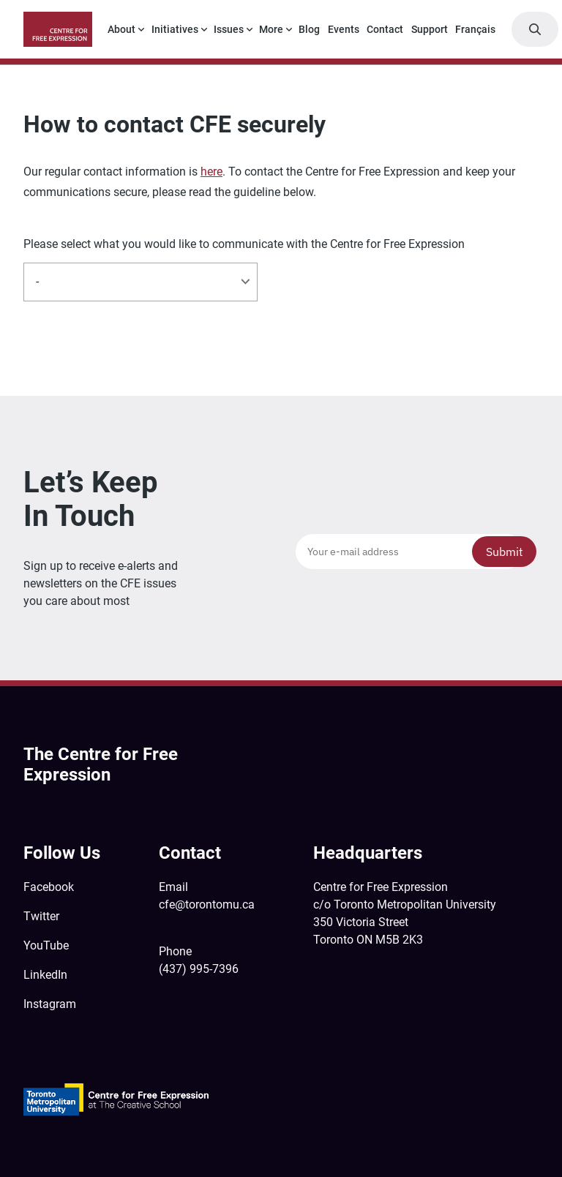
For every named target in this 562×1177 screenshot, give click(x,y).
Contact (385, 29)
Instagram (49, 1004)
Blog (309, 29)
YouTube (46, 945)
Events (343, 29)
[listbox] (140, 282)
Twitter (41, 916)
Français (475, 29)
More (271, 29)
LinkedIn (45, 975)
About (121, 29)
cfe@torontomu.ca (207, 904)
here (211, 171)
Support (429, 29)
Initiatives (174, 29)
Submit (504, 551)
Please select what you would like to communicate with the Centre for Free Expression (244, 244)
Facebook (48, 887)
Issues (229, 29)
